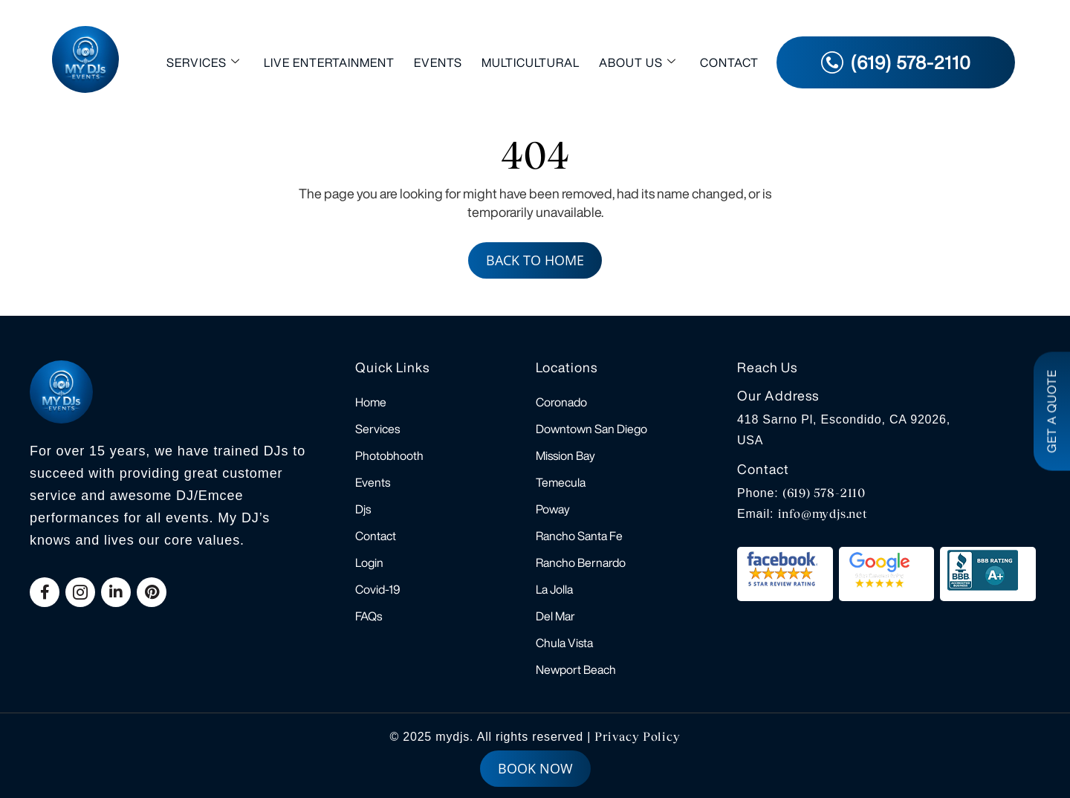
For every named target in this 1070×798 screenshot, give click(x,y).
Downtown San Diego (591, 429)
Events (438, 62)
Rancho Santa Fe (579, 536)
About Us (637, 62)
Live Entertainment (329, 62)
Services (203, 62)
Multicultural (531, 62)
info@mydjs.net (823, 514)
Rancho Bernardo (581, 562)
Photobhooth (389, 455)
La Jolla (554, 589)
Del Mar (555, 616)
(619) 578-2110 (824, 493)
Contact (729, 62)
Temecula (561, 482)
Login (369, 562)
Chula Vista (564, 643)
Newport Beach (576, 669)
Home (370, 402)
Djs (363, 509)
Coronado (561, 402)
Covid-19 (378, 589)
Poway (553, 509)
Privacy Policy (637, 737)
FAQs (368, 616)
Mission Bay (565, 455)
